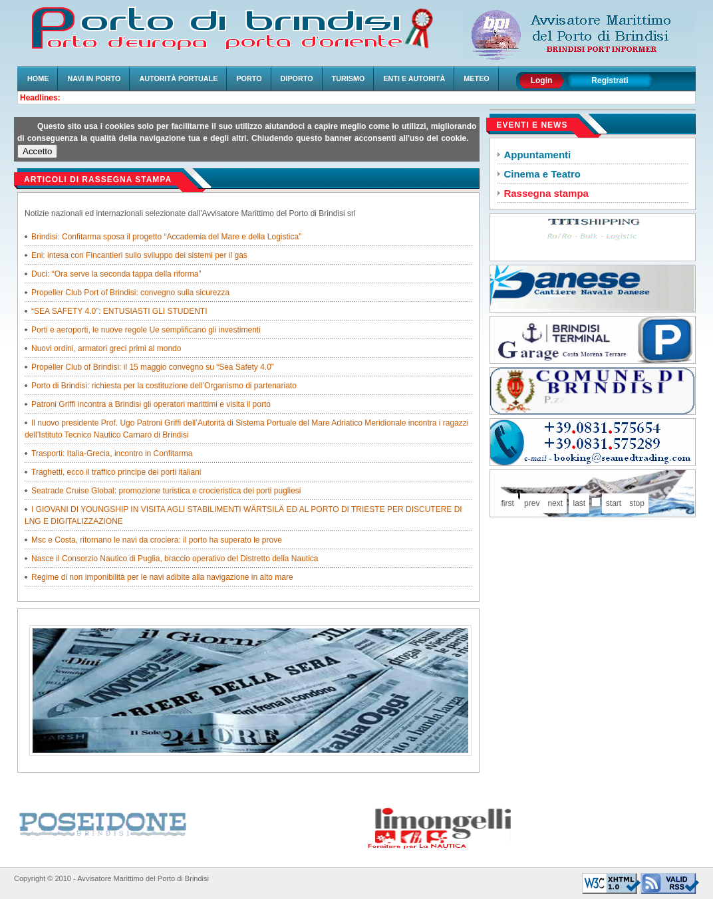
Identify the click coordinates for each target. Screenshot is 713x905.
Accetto (37, 151)
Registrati (609, 80)
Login (542, 80)
